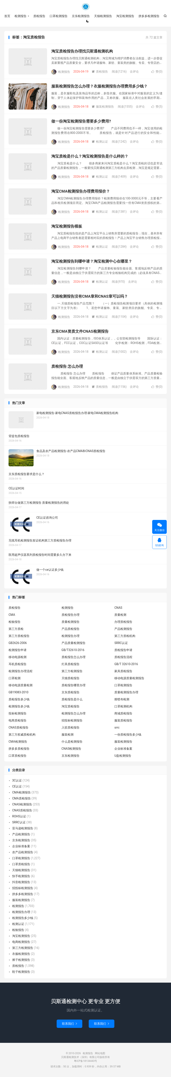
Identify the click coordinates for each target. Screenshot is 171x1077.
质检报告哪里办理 (74, 685)
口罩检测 (15, 678)
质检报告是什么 (72, 699)
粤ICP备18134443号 (85, 1060)
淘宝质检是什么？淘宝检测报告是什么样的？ (89, 156)
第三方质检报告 (19, 636)
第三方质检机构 (124, 636)
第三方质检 (16, 629)
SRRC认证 (121, 643)
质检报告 (39, 16)
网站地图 (100, 1053)
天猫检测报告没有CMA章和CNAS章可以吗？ (89, 296)
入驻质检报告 (71, 727)
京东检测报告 (81, 16)
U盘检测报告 (122, 755)
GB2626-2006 (18, 643)
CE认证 (17, 786)
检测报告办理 (71, 636)
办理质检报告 (123, 621)
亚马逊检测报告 (22, 828)
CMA (12, 614)
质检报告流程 (123, 657)
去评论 (134, 71)
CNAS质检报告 (18, 727)
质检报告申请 (123, 650)
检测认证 (100, 141)
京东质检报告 (71, 692)
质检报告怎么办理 (74, 657)
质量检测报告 (71, 621)
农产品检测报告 (22, 852)
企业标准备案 (123, 748)
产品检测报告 (123, 629)
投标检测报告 (18, 713)
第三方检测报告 (72, 671)
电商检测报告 (21, 942)
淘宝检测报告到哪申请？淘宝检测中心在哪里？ (91, 261)
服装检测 (68, 734)
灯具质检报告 (71, 664)
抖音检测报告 (21, 882)
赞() (156, 71)
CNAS (118, 607)
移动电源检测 (18, 657)
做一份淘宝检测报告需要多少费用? (81, 121)
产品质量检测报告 (74, 643)
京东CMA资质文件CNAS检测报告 (80, 331)
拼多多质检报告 (19, 748)
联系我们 (69, 1023)
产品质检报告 (71, 629)
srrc (116, 727)
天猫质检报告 (71, 678)
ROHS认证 (19, 816)
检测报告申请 (18, 650)
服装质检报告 (123, 720)
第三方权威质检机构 (22, 734)
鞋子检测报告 (21, 971)
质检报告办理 (71, 614)
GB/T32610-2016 (73, 650)
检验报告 (15, 621)
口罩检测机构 (123, 706)
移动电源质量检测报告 (129, 678)
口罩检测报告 (59, 16)
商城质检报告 (123, 713)
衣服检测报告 (21, 954)
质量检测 (120, 614)
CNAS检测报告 (71, 748)
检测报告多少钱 (19, 706)
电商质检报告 (18, 720)
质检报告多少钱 (19, 699)
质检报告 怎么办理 (67, 366)
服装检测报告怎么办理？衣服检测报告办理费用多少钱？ (99, 86)
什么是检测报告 (72, 741)
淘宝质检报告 (71, 706)
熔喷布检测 (121, 699)
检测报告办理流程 (20, 671)
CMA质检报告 (21, 798)
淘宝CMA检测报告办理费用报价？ (80, 191)
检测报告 (85, 6)
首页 (7, 16)
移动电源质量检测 (20, 685)
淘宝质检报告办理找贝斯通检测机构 (82, 51)
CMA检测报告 (18, 741)
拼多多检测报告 (149, 16)
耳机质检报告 (18, 664)
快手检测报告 (21, 876)
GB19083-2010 (18, 692)
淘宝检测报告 (125, 16)
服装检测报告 (103, 106)
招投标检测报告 (72, 720)
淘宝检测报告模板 (66, 226)
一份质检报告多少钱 (127, 734)
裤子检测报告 (21, 959)
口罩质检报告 (18, 755)
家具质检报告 (123, 671)
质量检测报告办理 (126, 692)
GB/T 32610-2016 (126, 664)
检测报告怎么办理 (74, 713)
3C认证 (17, 780)
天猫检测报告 (103, 16)
